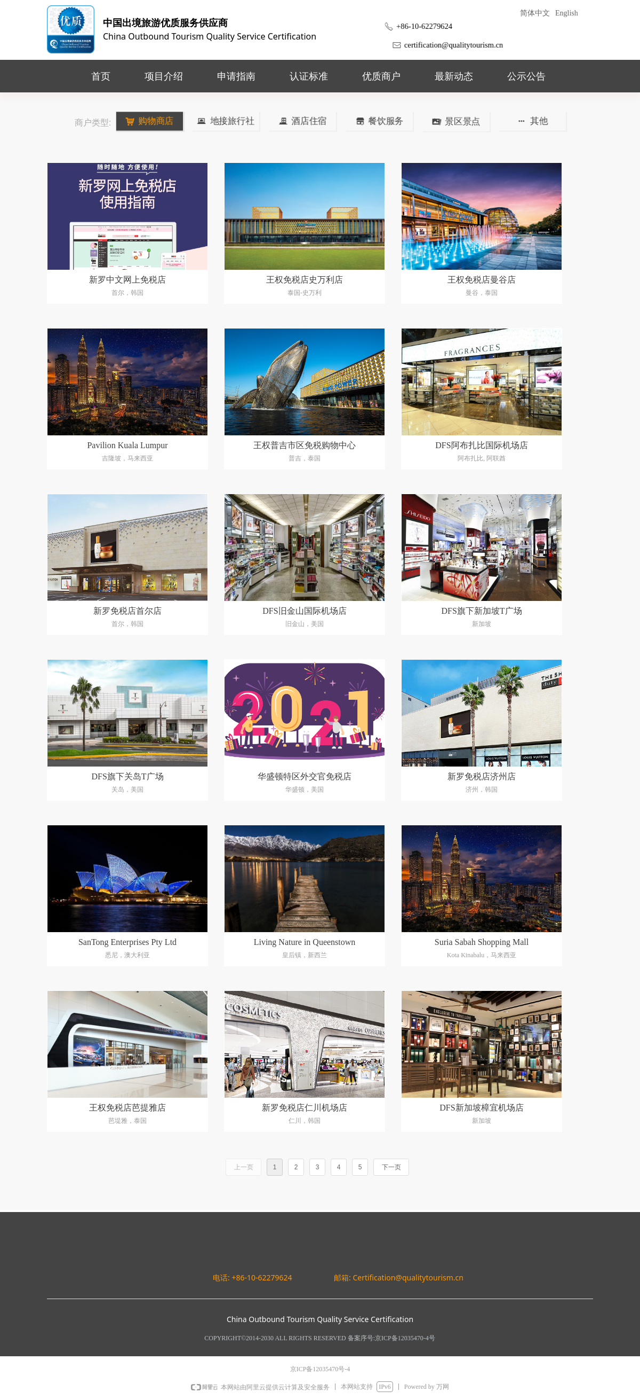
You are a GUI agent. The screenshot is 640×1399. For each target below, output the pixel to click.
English (566, 13)
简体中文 (535, 13)
